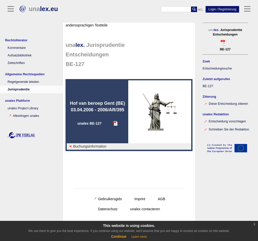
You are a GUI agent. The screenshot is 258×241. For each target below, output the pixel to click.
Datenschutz (108, 209)
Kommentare (17, 48)
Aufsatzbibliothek (19, 55)
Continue (118, 236)
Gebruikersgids (108, 199)
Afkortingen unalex (24, 116)
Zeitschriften (16, 63)
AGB (161, 199)
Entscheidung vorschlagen (225, 121)
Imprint (139, 199)
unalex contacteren (145, 209)
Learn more (139, 236)
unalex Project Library (23, 108)
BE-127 (208, 86)
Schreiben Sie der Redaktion (226, 129)
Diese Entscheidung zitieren (226, 103)
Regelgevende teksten (23, 82)
